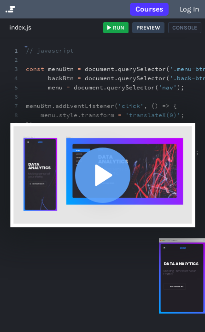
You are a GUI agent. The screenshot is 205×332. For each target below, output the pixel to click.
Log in (189, 9)
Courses (149, 9)
